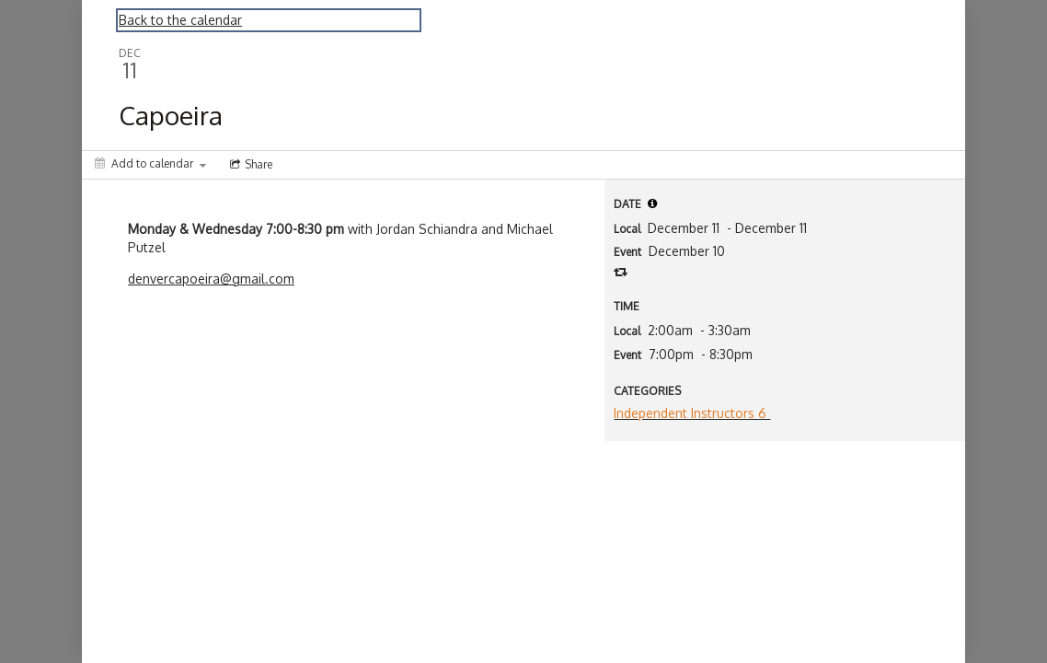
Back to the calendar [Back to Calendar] (180, 20)
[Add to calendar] (150, 163)
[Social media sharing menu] (249, 165)
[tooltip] (652, 203)
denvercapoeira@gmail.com (211, 278)
